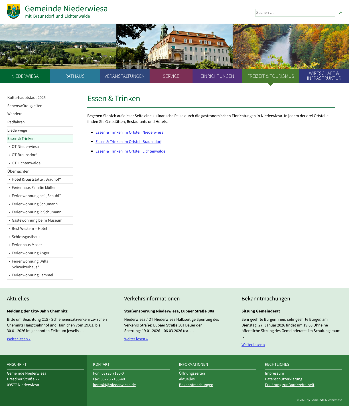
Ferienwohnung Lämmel (32, 275)
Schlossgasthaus (26, 237)
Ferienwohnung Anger (30, 253)
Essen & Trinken (20, 138)
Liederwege (17, 130)
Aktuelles (187, 379)
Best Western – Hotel (29, 228)
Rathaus (75, 76)
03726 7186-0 (112, 373)
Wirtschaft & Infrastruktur (324, 76)
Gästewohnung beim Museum (37, 220)
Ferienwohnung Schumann (35, 204)
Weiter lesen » (18, 339)
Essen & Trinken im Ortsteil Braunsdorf (128, 142)
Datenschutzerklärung (283, 379)
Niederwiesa (25, 76)
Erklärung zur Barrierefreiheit (289, 385)
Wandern (14, 114)
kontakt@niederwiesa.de (114, 385)
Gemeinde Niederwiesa (66, 8)
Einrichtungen (217, 76)
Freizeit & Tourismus (270, 76)
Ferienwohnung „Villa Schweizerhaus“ (30, 264)
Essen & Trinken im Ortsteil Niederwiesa (129, 132)
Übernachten (18, 171)
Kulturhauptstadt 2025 (26, 97)
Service (171, 76)
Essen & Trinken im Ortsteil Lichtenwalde (130, 151)
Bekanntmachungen (196, 385)
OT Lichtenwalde (26, 163)
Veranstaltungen (125, 76)
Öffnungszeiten (192, 373)
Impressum (274, 373)
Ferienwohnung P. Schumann (36, 212)
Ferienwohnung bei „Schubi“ (36, 196)
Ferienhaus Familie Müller (34, 187)
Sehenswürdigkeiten (24, 106)
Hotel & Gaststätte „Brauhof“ (36, 179)
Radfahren (16, 122)
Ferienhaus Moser (27, 245)
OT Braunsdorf (24, 155)
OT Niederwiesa (25, 146)
